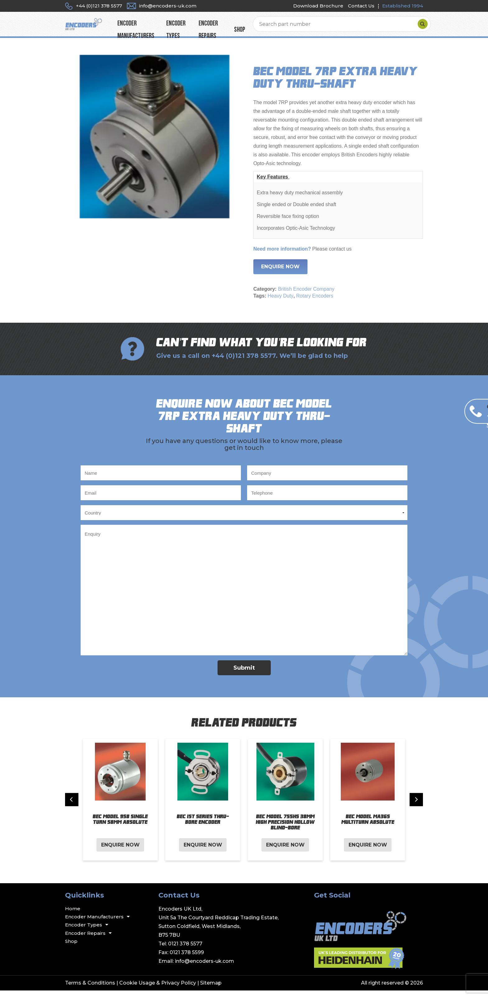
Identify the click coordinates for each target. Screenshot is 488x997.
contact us (340, 255)
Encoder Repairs (279, 27)
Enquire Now (280, 273)
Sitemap (211, 989)
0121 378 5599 (187, 959)
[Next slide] (416, 806)
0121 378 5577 (185, 950)
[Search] (416, 27)
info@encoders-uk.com (204, 968)
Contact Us (361, 6)
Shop (312, 27)
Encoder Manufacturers (178, 27)
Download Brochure (318, 6)
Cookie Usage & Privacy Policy (157, 989)
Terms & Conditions (90, 989)
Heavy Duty (280, 302)
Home (72, 915)
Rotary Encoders (314, 302)
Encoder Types (234, 27)
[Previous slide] (71, 806)
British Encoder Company (306, 295)
